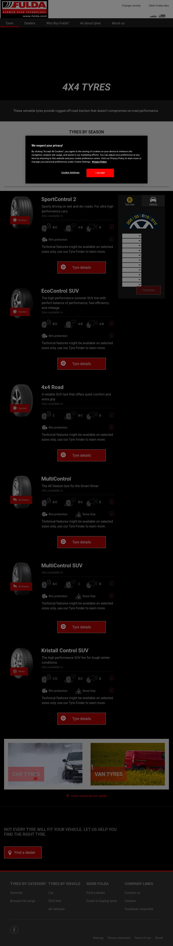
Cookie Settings (70, 172)
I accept (100, 172)
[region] (86, 159)
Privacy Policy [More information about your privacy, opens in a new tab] (99, 161)
